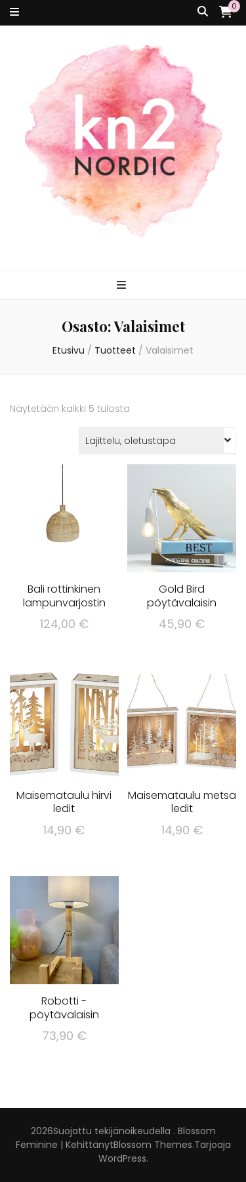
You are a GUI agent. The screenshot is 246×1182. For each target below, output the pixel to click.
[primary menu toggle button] (123, 286)
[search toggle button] (202, 12)
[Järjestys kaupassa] (157, 440)
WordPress (122, 1158)
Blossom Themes (152, 1144)
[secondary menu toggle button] (14, 13)
